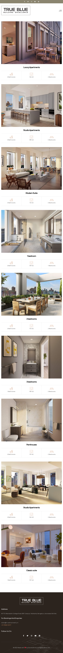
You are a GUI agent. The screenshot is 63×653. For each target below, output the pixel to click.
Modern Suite (31, 193)
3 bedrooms (31, 382)
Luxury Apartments (31, 67)
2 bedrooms (31, 319)
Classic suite (31, 570)
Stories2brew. (32, 647)
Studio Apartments (31, 130)
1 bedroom (31, 256)
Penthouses (31, 444)
